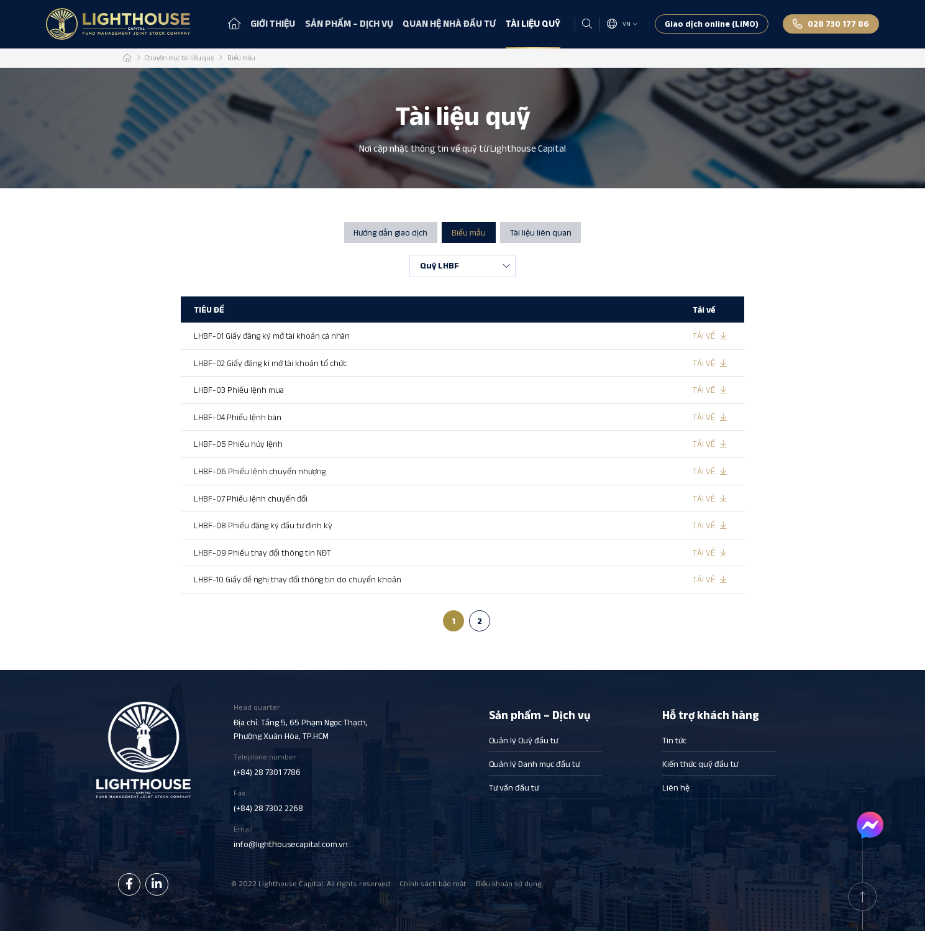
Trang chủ (234, 24)
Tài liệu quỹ (533, 23)
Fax (301, 801)
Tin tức (674, 741)
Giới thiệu (272, 23)
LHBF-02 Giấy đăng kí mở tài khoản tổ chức (271, 363)
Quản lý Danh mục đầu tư (534, 764)
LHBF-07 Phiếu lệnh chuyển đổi (252, 498)
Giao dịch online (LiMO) (712, 24)
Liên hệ (676, 788)
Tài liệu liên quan (541, 232)
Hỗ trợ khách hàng (710, 715)
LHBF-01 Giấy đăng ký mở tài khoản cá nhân (273, 336)
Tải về (704, 336)
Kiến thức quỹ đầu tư (700, 764)
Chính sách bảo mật (433, 883)
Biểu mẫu (469, 232)
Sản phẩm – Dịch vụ (349, 23)
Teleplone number (301, 765)
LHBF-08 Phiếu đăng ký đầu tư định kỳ (264, 525)
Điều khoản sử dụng (509, 883)
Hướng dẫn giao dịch (390, 232)
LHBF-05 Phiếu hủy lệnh (239, 444)
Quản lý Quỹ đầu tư (523, 741)
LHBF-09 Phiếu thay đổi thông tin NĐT (263, 552)
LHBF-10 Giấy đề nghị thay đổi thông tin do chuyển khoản (299, 579)
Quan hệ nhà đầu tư (449, 23)
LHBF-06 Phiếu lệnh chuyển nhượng (261, 470)
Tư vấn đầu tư (514, 788)
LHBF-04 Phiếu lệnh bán (239, 417)
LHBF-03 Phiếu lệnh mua (240, 390)
